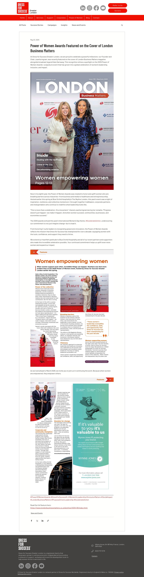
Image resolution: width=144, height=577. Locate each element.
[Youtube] (103, 8)
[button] (122, 25)
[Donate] (117, 10)
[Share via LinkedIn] (42, 521)
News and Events (79, 25)
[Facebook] (96, 8)
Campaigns (52, 25)
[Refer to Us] (117, 5)
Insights (64, 25)
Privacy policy (119, 572)
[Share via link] (48, 521)
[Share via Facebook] (31, 521)
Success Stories (36, 25)
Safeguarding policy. (25, 574)
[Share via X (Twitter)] (37, 521)
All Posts (22, 25)
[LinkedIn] (83, 8)
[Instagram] (89, 8)
